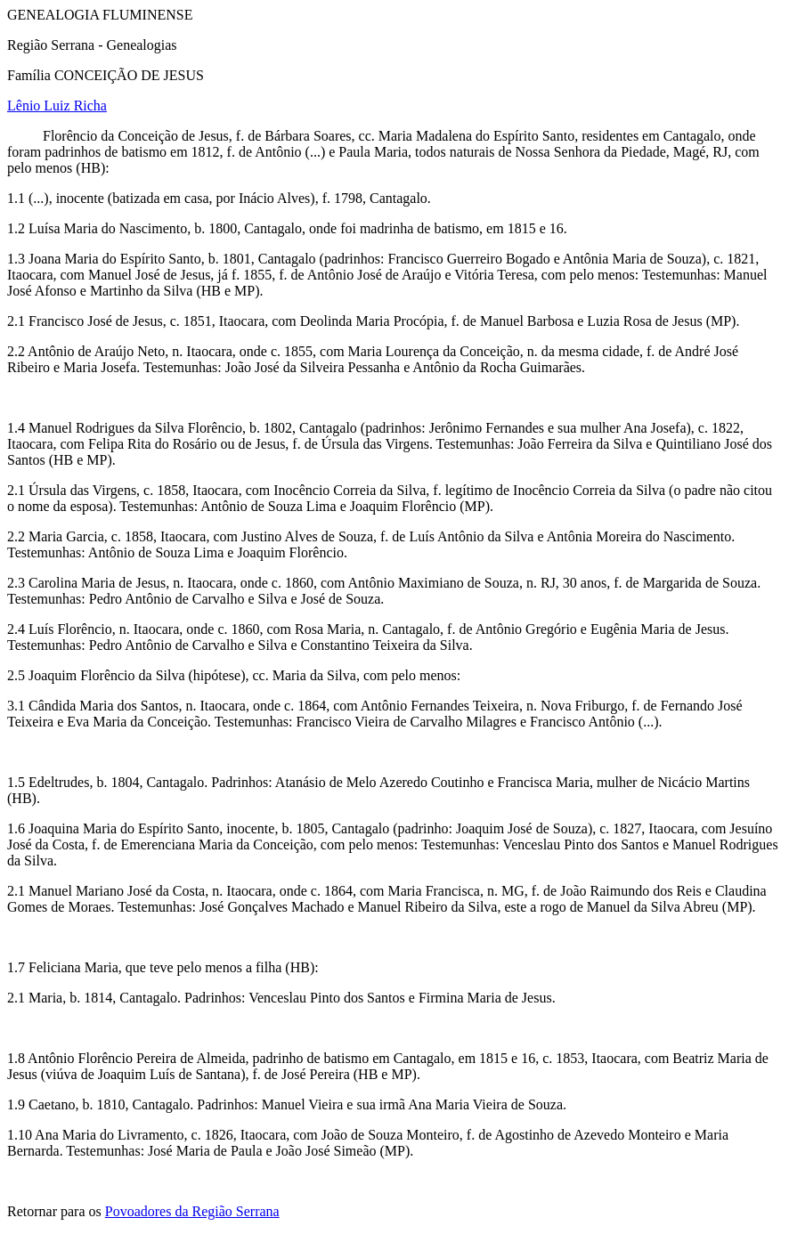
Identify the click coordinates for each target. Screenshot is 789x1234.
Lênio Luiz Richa (57, 105)
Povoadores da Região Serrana (192, 1211)
